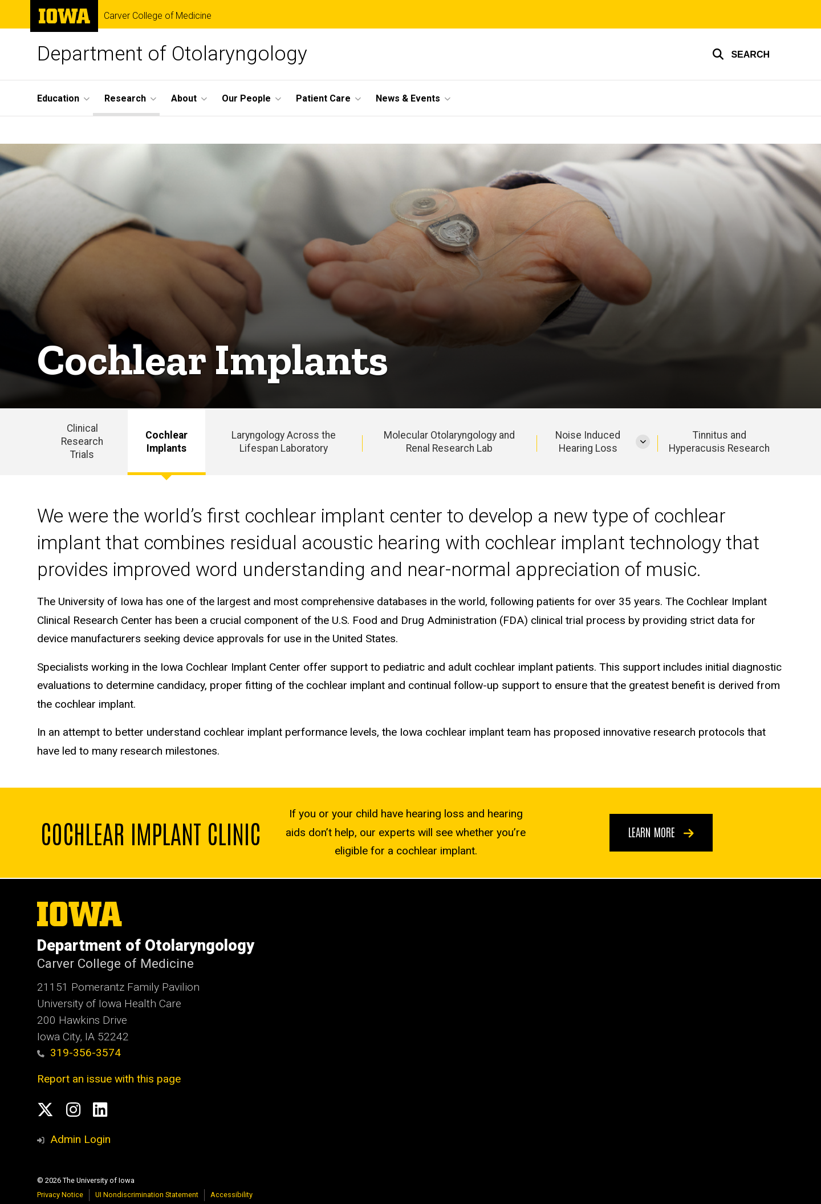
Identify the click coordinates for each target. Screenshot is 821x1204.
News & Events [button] (408, 98)
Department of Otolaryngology (172, 54)
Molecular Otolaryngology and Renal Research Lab (449, 441)
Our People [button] (246, 98)
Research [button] (125, 98)
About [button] (184, 98)
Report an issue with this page (109, 1078)
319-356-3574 (79, 1052)
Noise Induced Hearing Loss (587, 441)
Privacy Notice (60, 1194)
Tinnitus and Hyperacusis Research (719, 441)
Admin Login (80, 1139)
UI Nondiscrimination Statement (146, 1194)
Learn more (661, 832)
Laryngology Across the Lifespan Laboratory (283, 441)
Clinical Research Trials (82, 441)
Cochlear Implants (166, 441)
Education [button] (58, 98)
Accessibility (231, 1194)
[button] (741, 54)
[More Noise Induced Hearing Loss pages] (643, 442)
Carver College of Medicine (158, 16)
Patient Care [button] (323, 98)
